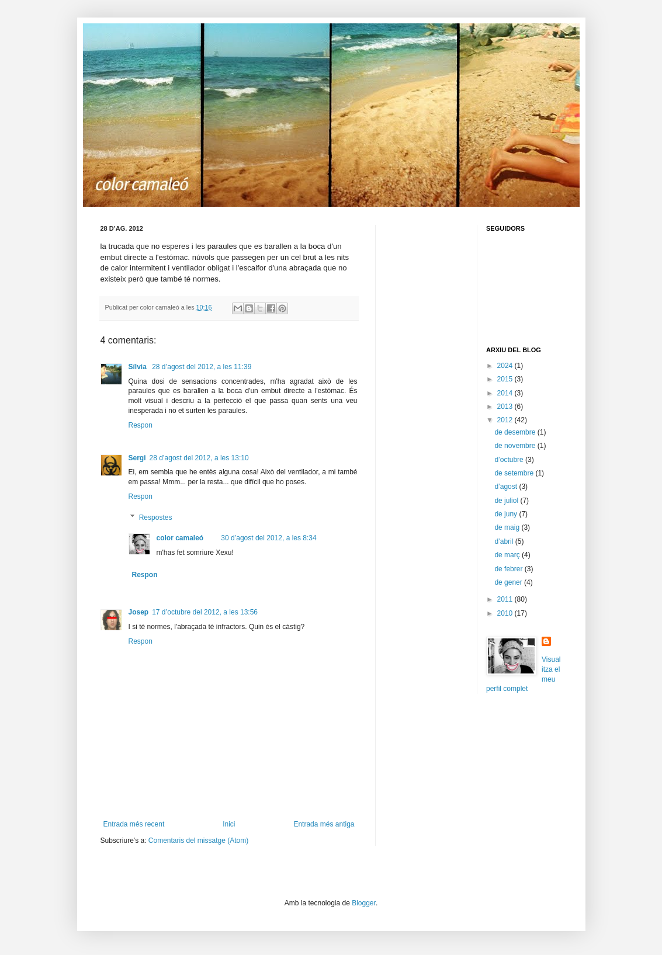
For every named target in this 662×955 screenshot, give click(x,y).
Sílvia (139, 367)
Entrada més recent (134, 824)
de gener (509, 582)
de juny (506, 514)
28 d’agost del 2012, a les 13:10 (199, 458)
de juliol (507, 500)
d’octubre (509, 460)
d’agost (506, 486)
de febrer (509, 569)
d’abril (504, 541)
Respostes (155, 517)
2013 (506, 406)
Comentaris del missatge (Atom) (198, 840)
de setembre (514, 473)
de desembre (515, 432)
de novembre (515, 446)
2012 (506, 420)
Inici (229, 824)
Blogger (364, 903)
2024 (506, 366)
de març (508, 555)
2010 (506, 613)
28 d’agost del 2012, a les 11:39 (201, 367)
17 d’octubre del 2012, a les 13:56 (205, 612)
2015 (506, 379)
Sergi (137, 458)
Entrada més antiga (323, 824)
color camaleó (180, 538)
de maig (507, 527)
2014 (506, 393)
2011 (506, 599)
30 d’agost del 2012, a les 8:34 (268, 538)
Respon (140, 425)
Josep (139, 612)
